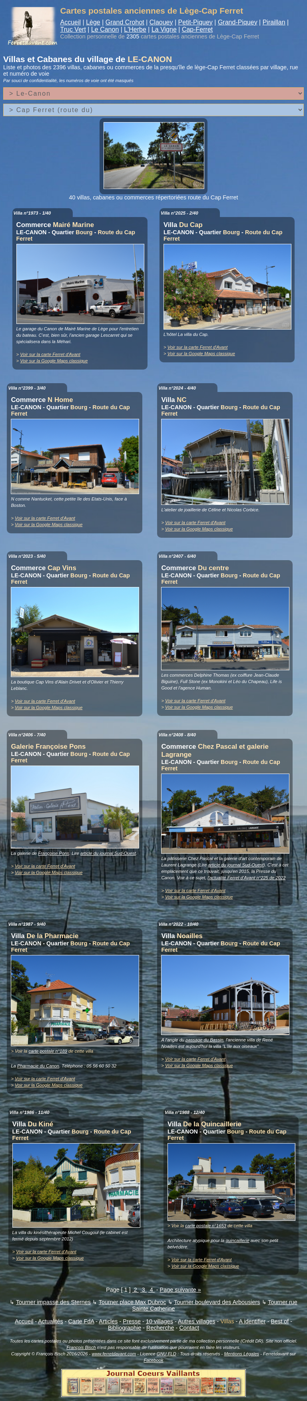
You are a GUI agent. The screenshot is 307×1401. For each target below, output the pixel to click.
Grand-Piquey (237, 22)
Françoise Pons (53, 853)
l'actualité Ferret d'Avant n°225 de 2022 (246, 877)
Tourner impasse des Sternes (53, 1302)
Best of (280, 1321)
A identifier (252, 1321)
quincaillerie (237, 1240)
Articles (108, 1321)
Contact (189, 1328)
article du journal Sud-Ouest (108, 853)
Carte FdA (81, 1321)
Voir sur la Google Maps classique (54, 360)
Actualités (50, 1321)
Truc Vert (73, 29)
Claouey (161, 22)
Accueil (70, 22)
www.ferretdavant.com (114, 1353)
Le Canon (105, 29)
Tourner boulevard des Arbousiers (217, 1302)
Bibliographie (124, 1328)
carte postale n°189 (47, 1051)
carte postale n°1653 (205, 1225)
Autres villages (196, 1321)
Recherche (160, 1328)
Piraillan (274, 22)
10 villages (159, 1321)
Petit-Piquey (195, 22)
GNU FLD (166, 1353)
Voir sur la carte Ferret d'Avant (50, 354)
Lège (93, 22)
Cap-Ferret (197, 29)
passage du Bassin (204, 1039)
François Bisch (81, 1347)
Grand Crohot (125, 22)
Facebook (153, 1360)
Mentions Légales (241, 1353)
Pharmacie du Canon (38, 1065)
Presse (132, 1321)
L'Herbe (135, 29)
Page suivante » (180, 1289)
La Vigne (164, 29)
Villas (227, 1321)
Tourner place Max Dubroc (132, 1302)
